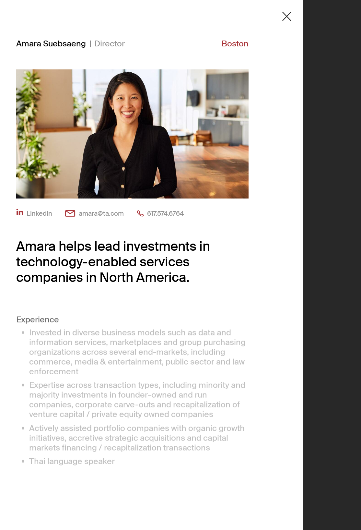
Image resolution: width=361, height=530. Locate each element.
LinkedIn (39, 213)
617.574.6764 (165, 213)
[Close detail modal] (287, 16)
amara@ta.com (101, 213)
